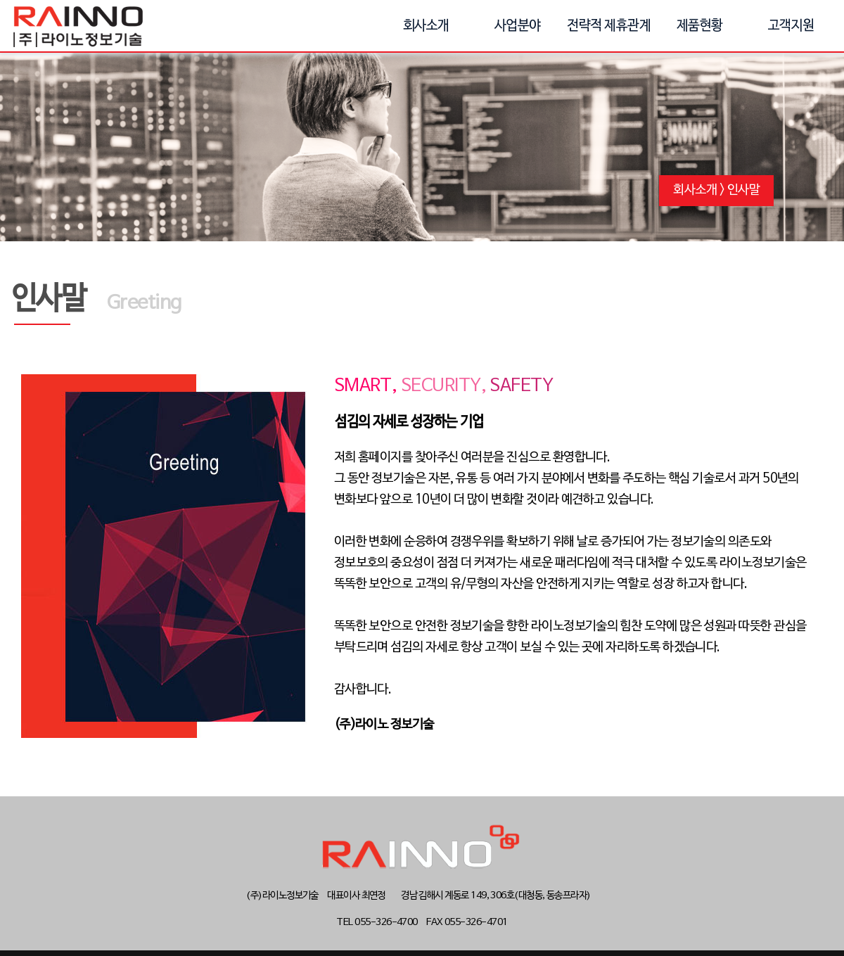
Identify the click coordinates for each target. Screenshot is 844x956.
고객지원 (791, 26)
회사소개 (426, 26)
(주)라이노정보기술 (78, 26)
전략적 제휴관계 (609, 26)
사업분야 (517, 26)
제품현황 (700, 26)
